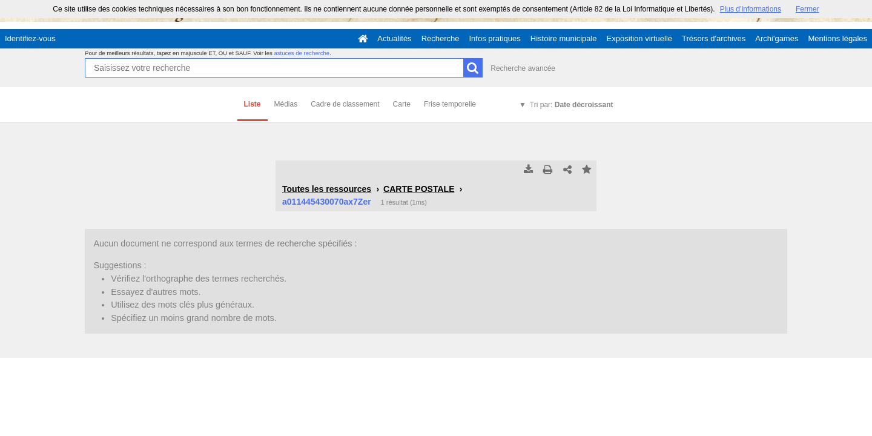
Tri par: (571, 105)
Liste (252, 104)
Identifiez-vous (30, 38)
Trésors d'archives (713, 38)
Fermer (807, 9)
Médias (286, 104)
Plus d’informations (750, 9)
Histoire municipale (563, 38)
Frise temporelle (450, 104)
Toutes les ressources (326, 189)
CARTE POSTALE (418, 189)
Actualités (394, 38)
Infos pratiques (495, 38)
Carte (402, 104)
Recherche (440, 38)
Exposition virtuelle (639, 38)
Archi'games (776, 38)
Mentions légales (837, 38)
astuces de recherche (301, 53)
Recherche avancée (522, 68)
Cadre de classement (345, 104)
